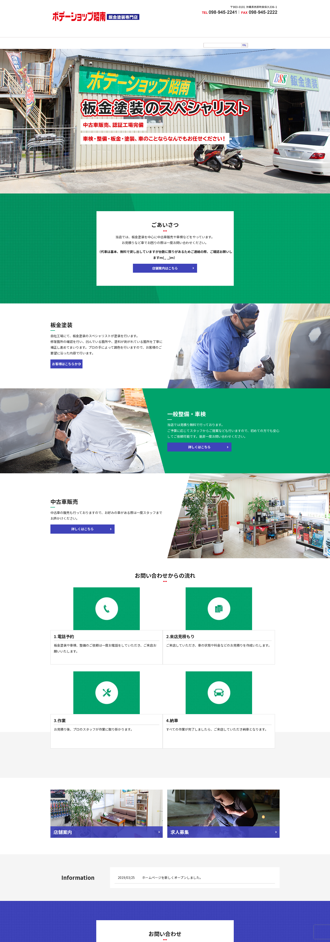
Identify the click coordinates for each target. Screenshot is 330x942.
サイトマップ (245, 917)
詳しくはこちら (190, 441)
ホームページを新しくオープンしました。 (172, 773)
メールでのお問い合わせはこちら (165, 871)
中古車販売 (175, 37)
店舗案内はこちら (165, 262)
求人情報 (194, 37)
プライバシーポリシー (215, 917)
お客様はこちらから (73, 358)
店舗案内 (125, 37)
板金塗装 (143, 37)
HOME (109, 37)
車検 (158, 37)
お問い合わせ (215, 37)
